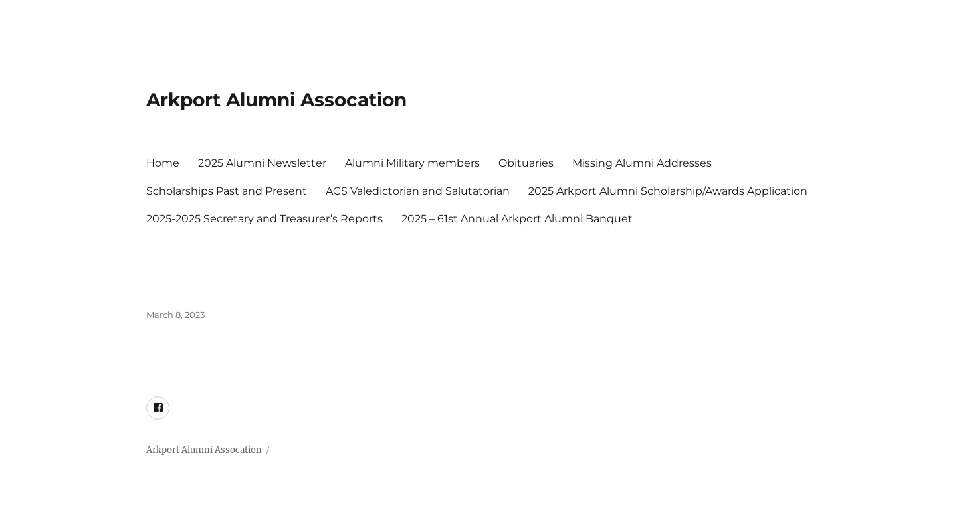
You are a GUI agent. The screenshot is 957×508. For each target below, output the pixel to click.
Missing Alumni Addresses (642, 163)
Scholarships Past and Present (226, 191)
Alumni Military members (412, 163)
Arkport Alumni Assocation (276, 99)
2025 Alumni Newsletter (262, 163)
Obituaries (526, 163)
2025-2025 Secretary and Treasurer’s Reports (264, 218)
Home (162, 163)
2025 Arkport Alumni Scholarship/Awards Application (667, 191)
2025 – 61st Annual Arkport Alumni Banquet (517, 218)
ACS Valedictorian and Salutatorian (418, 191)
